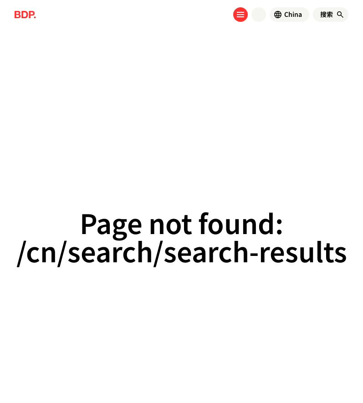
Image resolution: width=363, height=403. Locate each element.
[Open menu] (240, 14)
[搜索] (326, 14)
